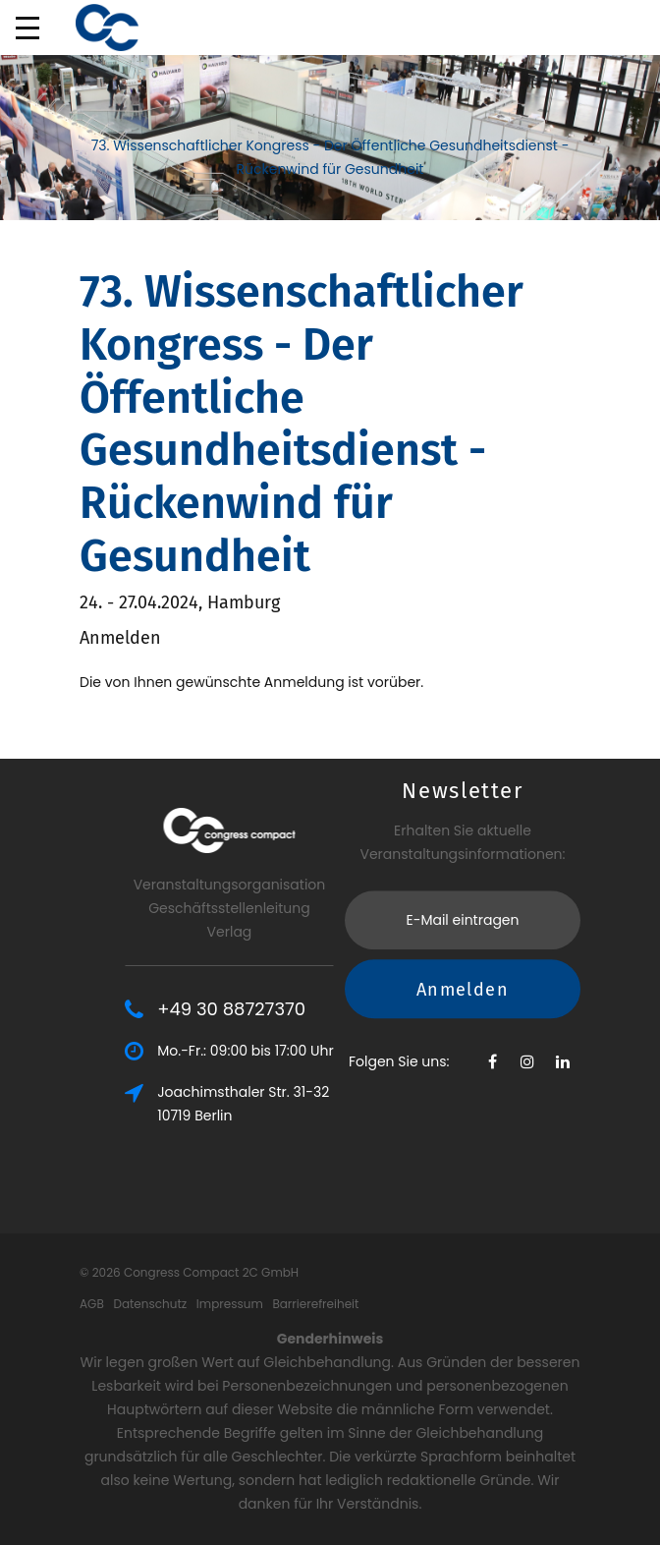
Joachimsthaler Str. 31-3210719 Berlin (312, 1103)
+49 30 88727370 (300, 1009)
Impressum (229, 1303)
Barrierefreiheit (315, 1303)
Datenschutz (150, 1303)
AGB (92, 1303)
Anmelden (462, 893)
